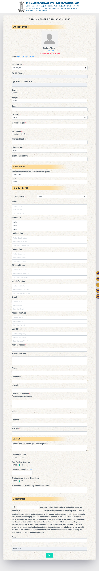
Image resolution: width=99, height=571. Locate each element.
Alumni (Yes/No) (19, 313)
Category (16, 114)
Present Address (19, 353)
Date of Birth (17, 65)
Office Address (19, 265)
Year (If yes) (17, 329)
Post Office (17, 377)
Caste (15, 106)
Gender (15, 90)
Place (15, 368)
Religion (16, 97)
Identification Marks (20, 156)
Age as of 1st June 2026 (22, 82)
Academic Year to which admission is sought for (31, 172)
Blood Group (18, 147)
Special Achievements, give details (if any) (30, 444)
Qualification (18, 233)
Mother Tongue (19, 123)
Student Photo (49, 50)
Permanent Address (49, 395)
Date (14, 546)
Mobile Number (19, 281)
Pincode (16, 385)
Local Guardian (19, 196)
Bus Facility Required (21, 462)
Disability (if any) (19, 455)
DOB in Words (18, 73)
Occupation (17, 249)
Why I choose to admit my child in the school (31, 486)
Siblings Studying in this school (25, 478)
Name (23, 56)
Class (14, 179)
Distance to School (22, 470)
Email (15, 297)
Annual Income (19, 345)
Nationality (17, 131)
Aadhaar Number (19, 139)
